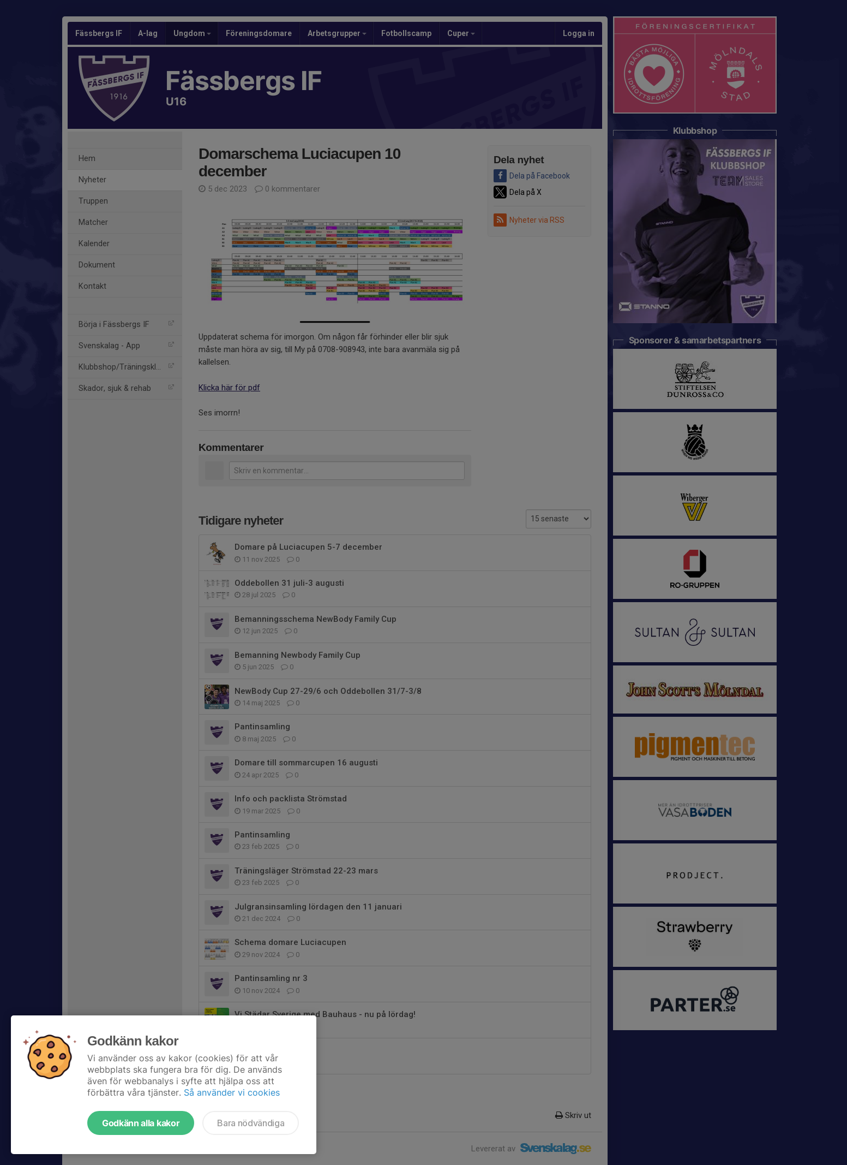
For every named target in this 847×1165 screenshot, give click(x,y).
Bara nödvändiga (250, 1123)
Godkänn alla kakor (140, 1123)
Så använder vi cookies (232, 1092)
